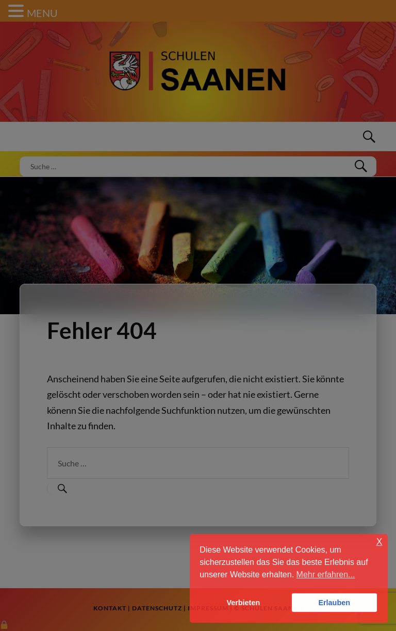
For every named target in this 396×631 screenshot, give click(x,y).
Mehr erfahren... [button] (325, 574)
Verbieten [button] (243, 602)
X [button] (379, 542)
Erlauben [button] (334, 602)
